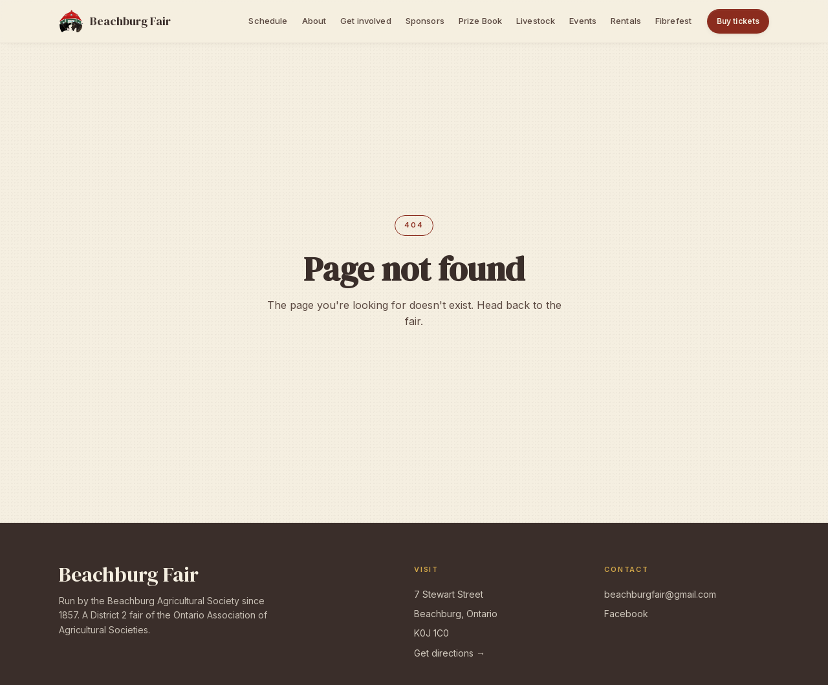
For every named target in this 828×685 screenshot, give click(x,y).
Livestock (535, 21)
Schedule (267, 21)
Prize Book (480, 21)
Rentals (626, 21)
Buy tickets (738, 21)
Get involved (365, 21)
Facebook (626, 613)
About (314, 21)
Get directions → (449, 653)
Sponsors (425, 21)
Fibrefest (673, 21)
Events (582, 21)
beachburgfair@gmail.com (660, 594)
